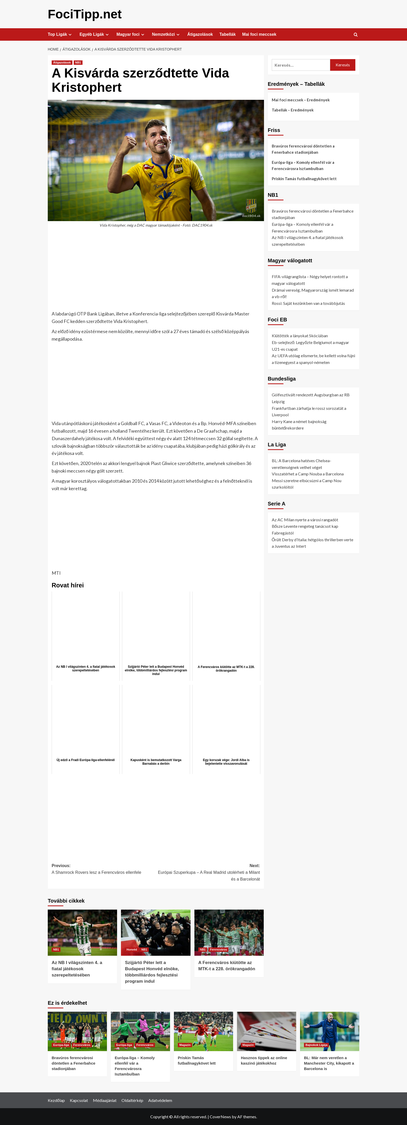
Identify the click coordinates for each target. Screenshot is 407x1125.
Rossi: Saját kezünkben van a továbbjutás (308, 302)
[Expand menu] (70, 34)
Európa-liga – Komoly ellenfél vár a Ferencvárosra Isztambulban (303, 165)
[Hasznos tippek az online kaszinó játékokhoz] (266, 1031)
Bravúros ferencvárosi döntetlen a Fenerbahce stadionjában (303, 148)
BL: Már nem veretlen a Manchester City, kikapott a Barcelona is (329, 1063)
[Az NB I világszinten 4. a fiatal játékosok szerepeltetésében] (82, 932)
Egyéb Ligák (94, 34)
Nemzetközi (166, 34)
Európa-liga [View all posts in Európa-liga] (61, 1044)
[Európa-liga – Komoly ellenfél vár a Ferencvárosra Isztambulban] (140, 1031)
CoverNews (220, 1116)
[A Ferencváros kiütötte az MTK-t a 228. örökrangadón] (229, 932)
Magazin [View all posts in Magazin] (185, 1044)
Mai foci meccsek (259, 34)
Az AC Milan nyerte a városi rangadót (305, 519)
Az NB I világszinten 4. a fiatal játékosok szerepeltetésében (77, 968)
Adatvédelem (160, 1100)
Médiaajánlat (105, 1100)
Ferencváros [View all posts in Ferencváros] (218, 949)
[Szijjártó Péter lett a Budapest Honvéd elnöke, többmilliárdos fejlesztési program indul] (155, 932)
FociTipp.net (84, 14)
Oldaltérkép (132, 1100)
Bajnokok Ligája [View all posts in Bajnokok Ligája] (316, 1044)
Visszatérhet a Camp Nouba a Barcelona (308, 473)
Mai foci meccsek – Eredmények (301, 99)
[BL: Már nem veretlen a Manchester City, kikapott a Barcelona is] (329, 1031)
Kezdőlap (56, 1100)
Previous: (104, 869)
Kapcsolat (79, 1100)
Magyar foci (131, 34)
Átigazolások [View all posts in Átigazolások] (62, 62)
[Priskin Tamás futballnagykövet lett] (203, 1031)
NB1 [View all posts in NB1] (78, 62)
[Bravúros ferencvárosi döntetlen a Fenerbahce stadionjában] (77, 1031)
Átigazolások (200, 34)
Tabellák (227, 34)
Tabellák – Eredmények (293, 109)
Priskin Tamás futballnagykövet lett (304, 178)
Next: (208, 872)
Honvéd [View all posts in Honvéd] (131, 949)
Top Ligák (60, 34)
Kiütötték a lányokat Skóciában (300, 335)
